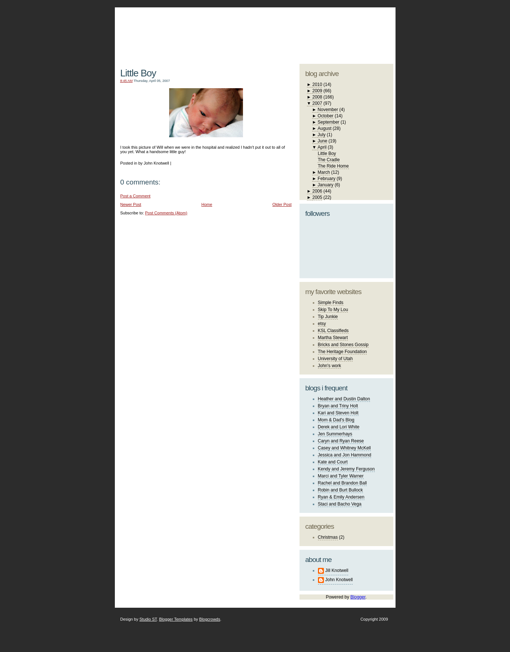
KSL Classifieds (333, 330)
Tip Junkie (328, 316)
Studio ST (148, 619)
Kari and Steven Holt (338, 412)
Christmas (328, 537)
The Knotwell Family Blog (204, 29)
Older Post (282, 204)
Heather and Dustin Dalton (344, 398)
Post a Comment (135, 196)
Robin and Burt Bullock (340, 490)
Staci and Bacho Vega (340, 504)
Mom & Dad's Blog (336, 419)
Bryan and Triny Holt (338, 405)
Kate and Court (333, 462)
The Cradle (328, 159)
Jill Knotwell (337, 570)
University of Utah (335, 358)
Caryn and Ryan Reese (341, 441)
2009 (317, 90)
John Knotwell (339, 579)
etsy (322, 323)
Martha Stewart (333, 337)
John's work (329, 365)
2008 (317, 97)
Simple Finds (330, 302)
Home (206, 204)
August (324, 128)
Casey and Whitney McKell (344, 448)
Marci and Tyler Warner (341, 476)
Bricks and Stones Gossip (343, 344)
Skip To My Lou (333, 309)
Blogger (358, 597)
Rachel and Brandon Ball (342, 483)
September (328, 122)
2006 (317, 191)
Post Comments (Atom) (166, 213)
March (324, 172)
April (322, 147)
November (328, 109)
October (325, 115)
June (322, 141)
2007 (317, 103)
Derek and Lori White (339, 427)
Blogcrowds (209, 619)
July (321, 134)
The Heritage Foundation (342, 351)
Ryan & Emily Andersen (341, 497)
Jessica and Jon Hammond (345, 455)
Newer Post (130, 204)
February (326, 178)
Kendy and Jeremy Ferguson (346, 469)
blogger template (366, 25)
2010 (317, 84)
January (325, 184)
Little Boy (138, 73)
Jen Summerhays (335, 434)
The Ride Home (333, 166)
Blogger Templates (176, 619)
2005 (317, 197)
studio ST (335, 31)
